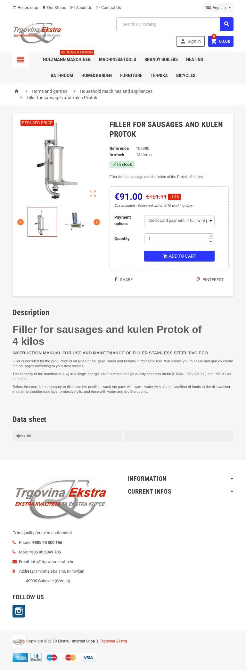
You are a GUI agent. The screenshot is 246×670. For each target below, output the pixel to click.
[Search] (175, 24)
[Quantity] (176, 238)
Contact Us (108, 7)
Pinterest (210, 279)
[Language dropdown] (218, 7)
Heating (194, 59)
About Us (81, 7)
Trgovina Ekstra (113, 641)
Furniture (131, 75)
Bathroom (62, 75)
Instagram (18, 611)
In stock (117, 154)
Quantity (122, 238)
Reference (119, 148)
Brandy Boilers (161, 59)
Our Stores (54, 7)
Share (123, 279)
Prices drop (25, 7)
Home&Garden (96, 75)
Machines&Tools (117, 59)
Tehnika (159, 75)
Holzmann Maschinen (68, 57)
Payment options (122, 220)
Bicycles (185, 75)
